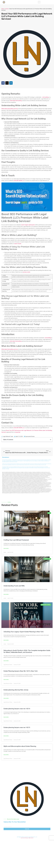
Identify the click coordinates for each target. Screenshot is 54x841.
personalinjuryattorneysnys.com (26, 490)
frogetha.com (7, 474)
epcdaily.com (41, 482)
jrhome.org (7, 491)
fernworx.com (47, 474)
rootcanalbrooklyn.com (27, 482)
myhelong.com (35, 488)
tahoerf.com (15, 474)
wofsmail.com (9, 480)
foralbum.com (4, 484)
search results (17, 243)
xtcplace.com (26, 491)
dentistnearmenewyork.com (26, 483)
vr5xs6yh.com (26, 481)
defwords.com (40, 477)
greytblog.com (35, 489)
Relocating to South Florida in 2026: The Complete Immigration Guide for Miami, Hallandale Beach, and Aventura (27, 651)
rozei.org (50, 474)
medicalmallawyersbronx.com (6, 479)
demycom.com (7, 476)
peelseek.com (44, 491)
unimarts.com (42, 476)
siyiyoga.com (27, 488)
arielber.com (20, 484)
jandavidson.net (48, 491)
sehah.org (23, 491)
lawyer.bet (17, 432)
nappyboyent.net (4, 492)
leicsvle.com (45, 490)
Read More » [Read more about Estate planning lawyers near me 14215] (6, 735)
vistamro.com (20, 492)
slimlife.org (24, 475)
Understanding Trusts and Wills (14, 586)
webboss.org (8, 478)
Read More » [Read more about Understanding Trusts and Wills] (6, 594)
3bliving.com (46, 483)
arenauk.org (15, 475)
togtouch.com (37, 482)
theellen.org (38, 480)
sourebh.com (41, 475)
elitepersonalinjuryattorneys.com (33, 484)
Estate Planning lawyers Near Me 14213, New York (21, 671)
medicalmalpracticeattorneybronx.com (25, 477)
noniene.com (7, 475)
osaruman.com (20, 479)
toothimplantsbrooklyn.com (20, 482)
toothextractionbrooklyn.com (14, 487)
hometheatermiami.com (38, 491)
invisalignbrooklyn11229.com (6, 487)
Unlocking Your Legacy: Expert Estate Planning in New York (24, 632)
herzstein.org (4, 475)
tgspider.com (48, 475)
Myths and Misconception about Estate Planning (20, 746)
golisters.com (22, 489)
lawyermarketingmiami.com (31, 478)
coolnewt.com (4, 491)
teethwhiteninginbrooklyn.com (20, 485)
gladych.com (32, 475)
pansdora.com (11, 489)
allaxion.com (12, 479)
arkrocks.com (7, 489)
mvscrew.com (24, 476)
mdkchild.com (26, 472)
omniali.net (18, 475)
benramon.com (38, 490)
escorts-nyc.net (44, 481)
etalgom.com (22, 480)
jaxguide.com (24, 479)
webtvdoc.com (11, 475)
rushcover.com (47, 472)
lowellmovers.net (28, 476)
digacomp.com (27, 474)
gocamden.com (44, 477)
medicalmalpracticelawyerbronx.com (19, 478)
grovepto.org (39, 492)
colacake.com (47, 485)
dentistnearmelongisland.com (28, 485)
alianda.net (7, 472)
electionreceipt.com (5, 490)
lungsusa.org (18, 489)
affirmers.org (11, 491)
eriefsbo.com (29, 487)
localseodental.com (18, 481)
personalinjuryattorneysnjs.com (6, 482)
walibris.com (49, 488)
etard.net (3, 489)
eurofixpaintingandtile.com (10, 484)
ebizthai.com (13, 481)
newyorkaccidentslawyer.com (28, 489)
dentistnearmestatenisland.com (44, 479)
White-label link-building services (9, 349)
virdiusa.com (11, 478)
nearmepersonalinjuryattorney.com (42, 488)
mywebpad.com (19, 476)
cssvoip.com (30, 479)
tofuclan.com (16, 488)
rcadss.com (16, 490)
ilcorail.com (27, 484)
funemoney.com (33, 490)
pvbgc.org (14, 491)
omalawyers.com (17, 480)
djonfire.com (30, 491)
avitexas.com (9, 481)
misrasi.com (46, 476)
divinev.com (25, 478)
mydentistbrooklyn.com (42, 485)
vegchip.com (34, 472)
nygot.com (8, 492)
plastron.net (37, 479)
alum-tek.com (10, 477)
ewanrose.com (30, 492)
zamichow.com (43, 474)
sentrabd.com (28, 475)
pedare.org (43, 472)
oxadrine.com (38, 483)
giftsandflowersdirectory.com (14, 483)
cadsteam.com (31, 480)
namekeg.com (19, 474)
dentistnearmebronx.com (34, 477)
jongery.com (4, 474)
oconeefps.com (30, 472)
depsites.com (10, 490)
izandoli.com (42, 490)
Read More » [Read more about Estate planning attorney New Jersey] (6, 698)
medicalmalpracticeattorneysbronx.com (46, 489)
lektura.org (3, 476)
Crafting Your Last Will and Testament (16, 540)
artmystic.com (47, 492)
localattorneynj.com (19, 491)
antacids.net (15, 476)
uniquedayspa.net (15, 492)
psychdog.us (49, 483)
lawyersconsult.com (35, 492)
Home (2, 8)
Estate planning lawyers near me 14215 (17, 727)
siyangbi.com (25, 487)
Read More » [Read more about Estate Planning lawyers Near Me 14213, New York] (6, 679)
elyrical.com (31, 474)
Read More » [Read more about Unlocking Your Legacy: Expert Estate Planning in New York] (6, 640)
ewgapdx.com (35, 480)
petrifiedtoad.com (36, 475)
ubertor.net (13, 477)
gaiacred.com (37, 487)
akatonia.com (24, 484)
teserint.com (33, 487)
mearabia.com (33, 482)
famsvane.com (48, 484)
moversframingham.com (35, 485)
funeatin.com (19, 488)
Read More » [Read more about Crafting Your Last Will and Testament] (6, 548)
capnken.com (19, 472)
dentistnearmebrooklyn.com (42, 484)
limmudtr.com (15, 489)
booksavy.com (46, 480)
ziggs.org (11, 492)
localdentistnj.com (38, 472)
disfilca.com (43, 492)
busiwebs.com (49, 490)
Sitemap (22, 837)
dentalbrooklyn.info (4, 481)
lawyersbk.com (49, 482)
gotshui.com (32, 476)
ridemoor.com (30, 481)
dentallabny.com (4, 485)
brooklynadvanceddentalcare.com (37, 481)
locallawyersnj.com (5, 477)
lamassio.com (20, 490)
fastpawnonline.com (13, 482)
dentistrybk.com (16, 484)
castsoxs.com (23, 481)
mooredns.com (20, 483)
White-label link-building (7, 108)
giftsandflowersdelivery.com (13, 472)
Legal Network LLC (32, 837)
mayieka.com (11, 474)
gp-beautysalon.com (33, 483)
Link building (45, 97)
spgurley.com (13, 480)
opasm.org (13, 490)
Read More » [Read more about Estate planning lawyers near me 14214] (6, 717)
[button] (39, 2)
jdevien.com (42, 480)
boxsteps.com (42, 483)
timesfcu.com (45, 482)
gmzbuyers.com (26, 480)
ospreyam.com (12, 476)
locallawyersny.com (21, 487)
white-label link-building (16, 100)
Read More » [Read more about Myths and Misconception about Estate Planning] (6, 754)
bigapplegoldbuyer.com (42, 487)
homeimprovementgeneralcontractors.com (8, 488)
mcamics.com (4, 478)
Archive (7, 8)
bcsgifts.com (34, 479)
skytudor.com (23, 474)
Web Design (26, 837)
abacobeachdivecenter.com (37, 474)
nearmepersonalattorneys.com (11, 485)
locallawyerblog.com (37, 476)
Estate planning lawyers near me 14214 (17, 709)
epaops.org (33, 491)
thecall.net (27, 479)
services (16, 108)
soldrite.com (23, 488)
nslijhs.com (44, 475)
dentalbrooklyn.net (4, 480)
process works (26, 272)
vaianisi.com (4, 483)
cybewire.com (8, 483)
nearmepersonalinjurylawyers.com (40, 478)
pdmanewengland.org (25, 492)
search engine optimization (28, 225)
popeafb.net (50, 479)
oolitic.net (21, 475)
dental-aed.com (17, 477)
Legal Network (31, 837)
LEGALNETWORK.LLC (18, 180)
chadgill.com (22, 472)
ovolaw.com (38, 489)
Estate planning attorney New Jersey (16, 690)
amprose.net (48, 477)
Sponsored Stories (30, 436)
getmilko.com (31, 488)
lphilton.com (16, 479)
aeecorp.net (4, 472)
